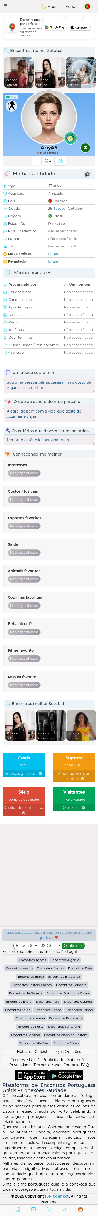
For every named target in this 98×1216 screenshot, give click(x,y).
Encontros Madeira (30, 1018)
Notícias (24, 1051)
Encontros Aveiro (19, 968)
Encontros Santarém (64, 1026)
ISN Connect (57, 1196)
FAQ (85, 1065)
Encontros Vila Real (34, 1043)
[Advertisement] (49, 27)
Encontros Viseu (66, 1043)
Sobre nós (76, 1059)
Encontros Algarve (64, 960)
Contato (70, 1065)
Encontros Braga (31, 976)
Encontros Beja (80, 968)
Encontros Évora (19, 1001)
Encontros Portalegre (66, 1018)
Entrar (71, 6)
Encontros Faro (47, 1001)
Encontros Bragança (64, 976)
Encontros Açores (32, 960)
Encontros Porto (31, 1026)
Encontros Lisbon (79, 1010)
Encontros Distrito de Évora (67, 993)
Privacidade (20, 1065)
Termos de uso (47, 1065)
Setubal (60, 208)
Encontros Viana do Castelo (65, 1035)
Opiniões (73, 1051)
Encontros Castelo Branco (32, 985)
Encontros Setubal (25, 1035)
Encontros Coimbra (71, 985)
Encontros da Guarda (25, 993)
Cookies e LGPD (24, 1059)
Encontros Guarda (78, 1001)
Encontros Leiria (17, 1010)
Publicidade (53, 1059)
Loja (58, 1051)
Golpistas (42, 1051)
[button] (5, 5)
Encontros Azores (50, 968)
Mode (49, 6)
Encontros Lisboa (47, 1010)
